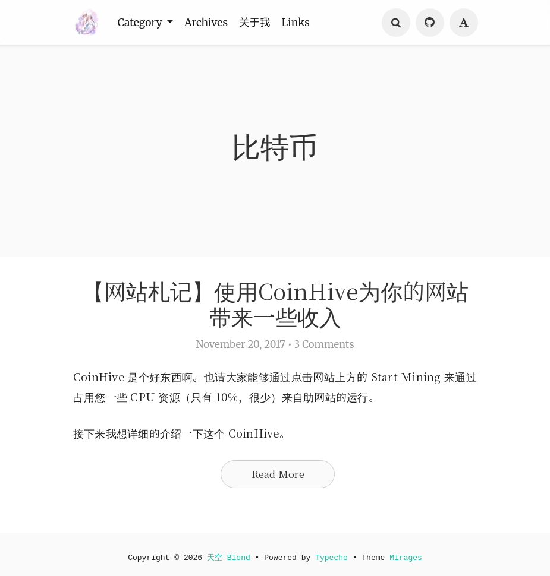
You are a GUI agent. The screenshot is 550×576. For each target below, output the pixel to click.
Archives (212, 22)
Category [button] (143, 22)
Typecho (332, 557)
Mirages (408, 557)
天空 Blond (228, 557)
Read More (278, 476)
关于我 (264, 22)
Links (308, 22)
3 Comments (324, 346)
